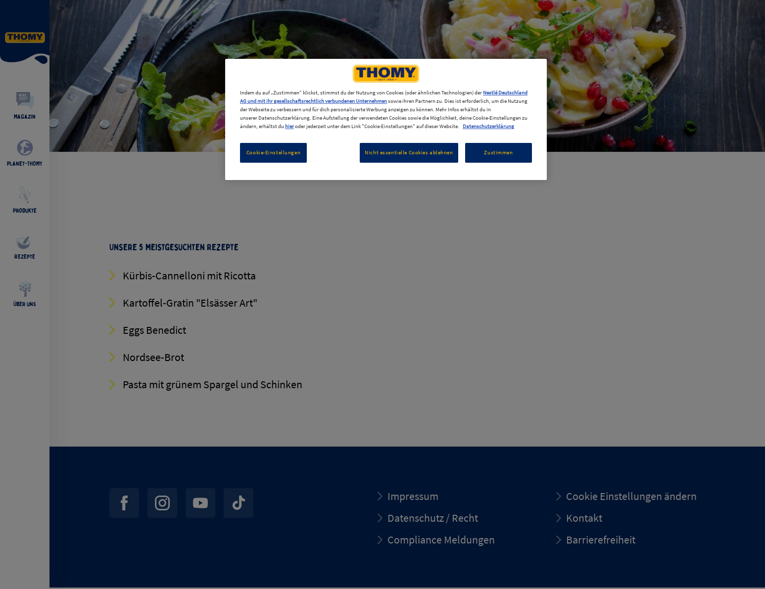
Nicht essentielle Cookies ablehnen (409, 152)
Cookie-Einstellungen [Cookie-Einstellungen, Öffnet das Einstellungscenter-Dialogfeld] (273, 152)
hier (289, 126)
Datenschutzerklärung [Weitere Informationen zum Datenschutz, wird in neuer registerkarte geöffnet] (488, 126)
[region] (386, 119)
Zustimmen (498, 152)
